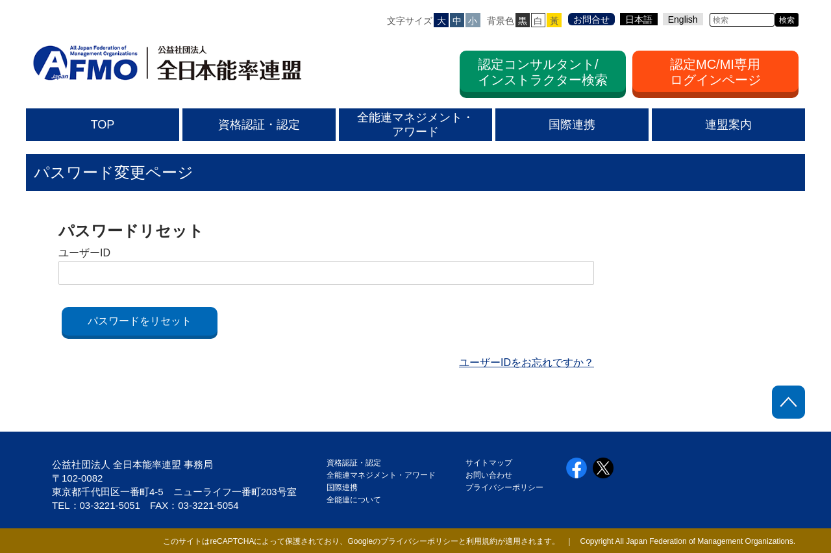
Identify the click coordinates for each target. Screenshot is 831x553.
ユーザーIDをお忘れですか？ (526, 362)
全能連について (354, 499)
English (683, 19)
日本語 (638, 19)
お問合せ (591, 19)
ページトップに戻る (788, 402)
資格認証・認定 (354, 462)
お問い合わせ (488, 475)
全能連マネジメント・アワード (381, 475)
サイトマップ (488, 462)
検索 (787, 20)
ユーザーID (84, 252)
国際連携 (346, 487)
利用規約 (481, 541)
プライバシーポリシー (504, 487)
